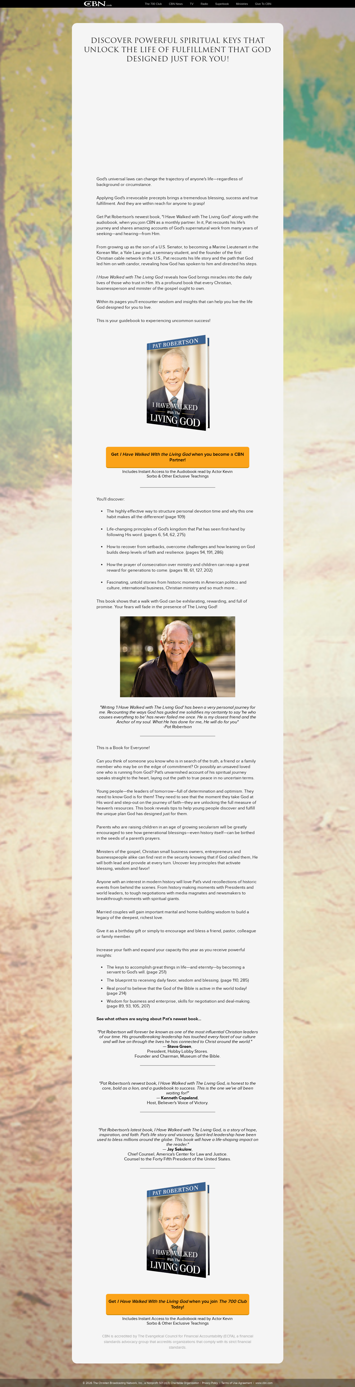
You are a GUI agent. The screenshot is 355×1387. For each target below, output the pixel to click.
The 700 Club (153, 3)
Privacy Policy (210, 1382)
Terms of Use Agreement (236, 1382)
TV (191, 3)
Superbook (222, 3)
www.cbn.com (264, 1382)
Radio (204, 3)
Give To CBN (263, 3)
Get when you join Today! (177, 1304)
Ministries (242, 3)
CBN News (176, 3)
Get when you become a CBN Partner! (177, 457)
